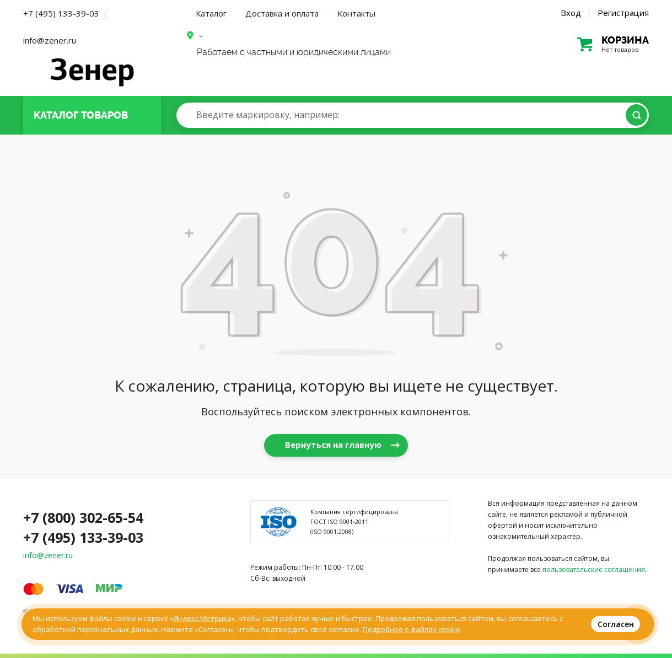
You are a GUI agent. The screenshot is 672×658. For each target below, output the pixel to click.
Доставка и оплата (282, 13)
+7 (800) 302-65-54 (83, 517)
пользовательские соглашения (593, 569)
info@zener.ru (49, 40)
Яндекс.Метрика (203, 618)
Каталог (211, 13)
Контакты (356, 13)
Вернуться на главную (333, 444)
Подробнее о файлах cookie (411, 629)
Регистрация (623, 12)
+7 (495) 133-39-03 (61, 13)
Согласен (616, 624)
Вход (571, 12)
